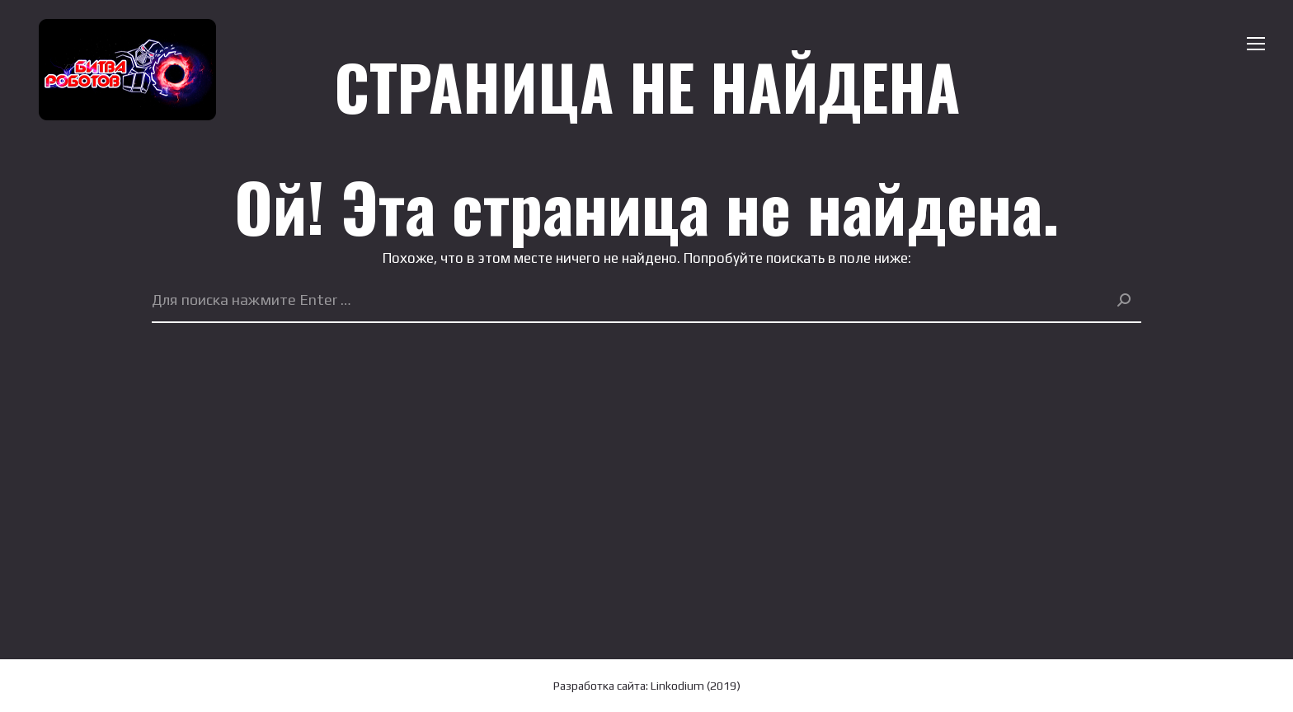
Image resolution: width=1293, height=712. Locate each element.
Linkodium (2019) (696, 685)
